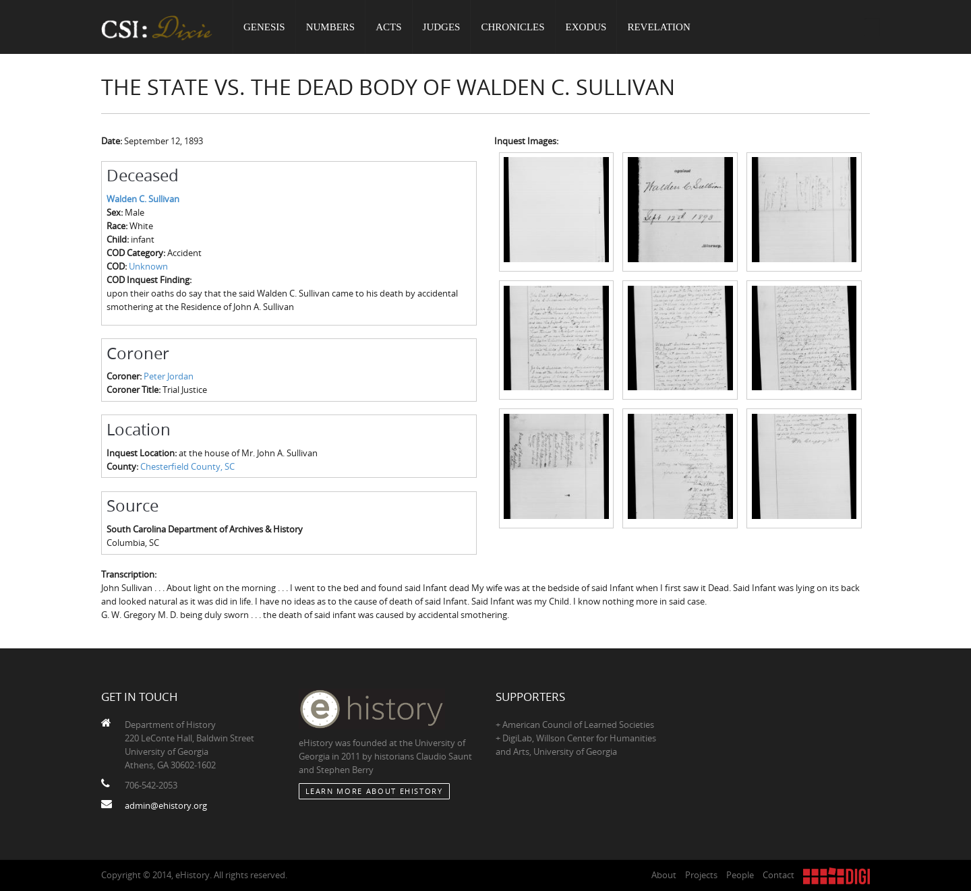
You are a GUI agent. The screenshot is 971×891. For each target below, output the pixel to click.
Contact (778, 875)
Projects (701, 875)
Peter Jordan (169, 376)
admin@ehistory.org (166, 805)
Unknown (148, 266)
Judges (442, 27)
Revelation (658, 27)
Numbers (330, 27)
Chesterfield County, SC (187, 466)
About (663, 875)
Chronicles (512, 27)
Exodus (586, 27)
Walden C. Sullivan (143, 199)
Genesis (264, 27)
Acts (388, 27)
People (740, 875)
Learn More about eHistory (374, 791)
